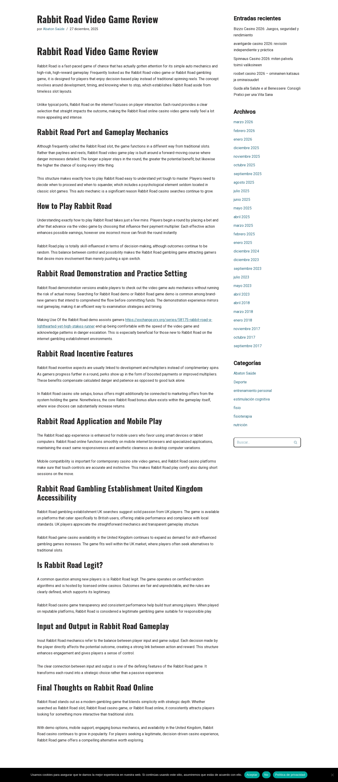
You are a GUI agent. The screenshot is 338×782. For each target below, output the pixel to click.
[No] (332, 775)
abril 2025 (242, 217)
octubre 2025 (244, 165)
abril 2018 (242, 303)
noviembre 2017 (247, 329)
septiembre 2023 (248, 268)
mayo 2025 (243, 208)
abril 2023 (242, 294)
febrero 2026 (244, 131)
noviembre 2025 (247, 156)
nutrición (240, 425)
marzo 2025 (243, 225)
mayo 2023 (243, 286)
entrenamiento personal (253, 390)
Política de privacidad (290, 774)
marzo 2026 (243, 122)
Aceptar (252, 774)
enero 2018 (243, 320)
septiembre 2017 (248, 346)
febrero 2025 (244, 234)
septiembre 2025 (248, 174)
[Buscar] (262, 442)
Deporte (240, 382)
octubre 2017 (244, 337)
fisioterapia (243, 416)
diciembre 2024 (246, 251)
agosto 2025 (244, 182)
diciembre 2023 (246, 260)
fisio (237, 408)
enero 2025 (243, 242)
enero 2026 (243, 139)
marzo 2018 (243, 311)
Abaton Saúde (54, 29)
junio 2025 (242, 199)
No (266, 774)
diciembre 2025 (246, 148)
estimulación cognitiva (252, 399)
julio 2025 (241, 191)
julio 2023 (241, 277)
